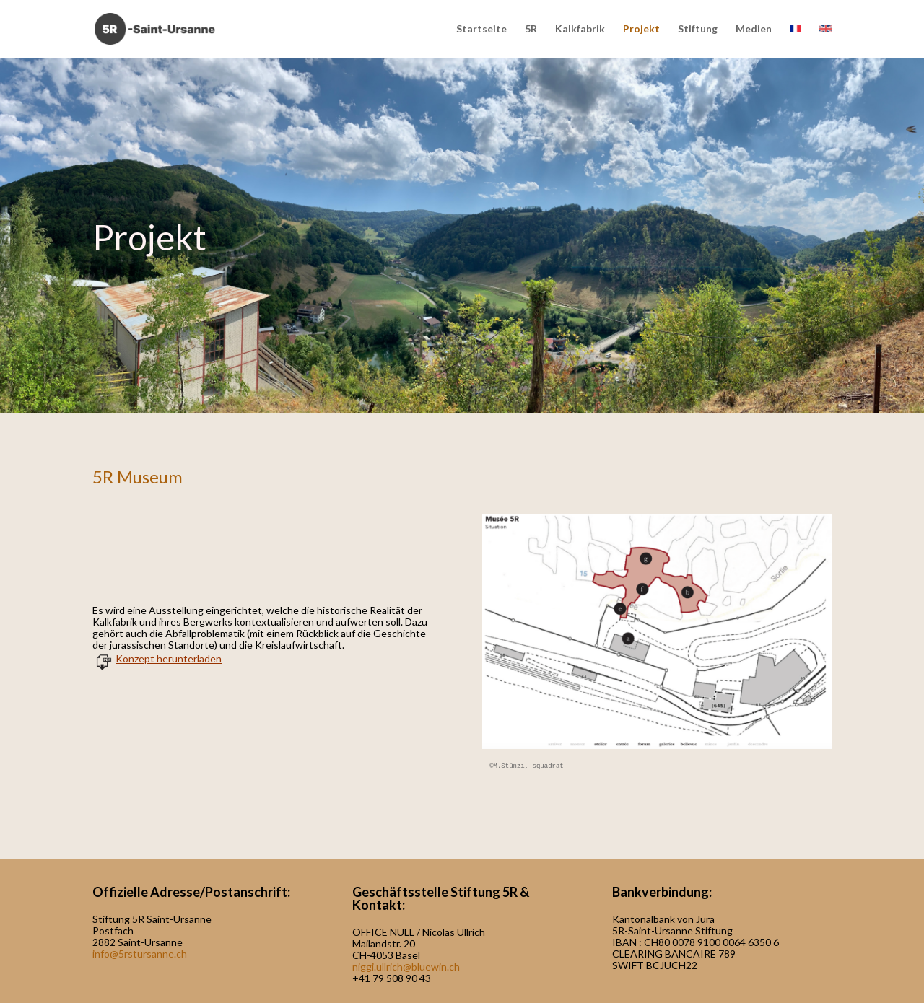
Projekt (641, 29)
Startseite (481, 29)
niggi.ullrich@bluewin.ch (406, 966)
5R (531, 29)
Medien (754, 29)
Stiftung (698, 29)
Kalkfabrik (580, 29)
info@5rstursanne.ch (139, 953)
